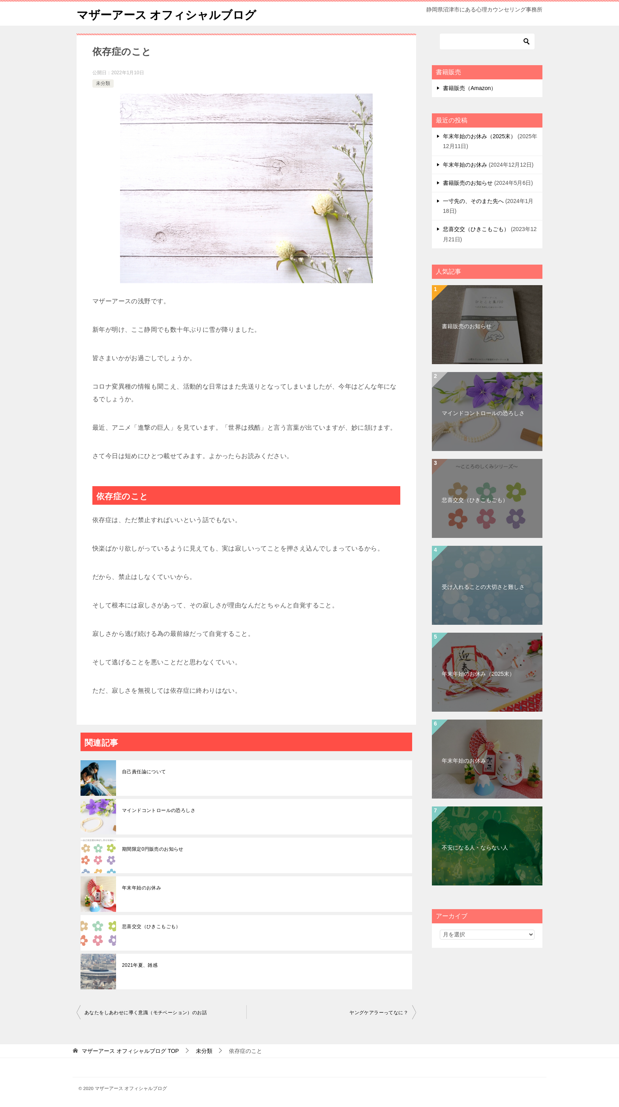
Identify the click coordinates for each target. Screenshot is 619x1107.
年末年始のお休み (141, 888)
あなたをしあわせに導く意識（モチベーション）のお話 (145, 1012)
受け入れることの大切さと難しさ (483, 587)
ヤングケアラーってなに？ (378, 1012)
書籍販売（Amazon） (469, 88)
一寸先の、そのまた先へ (473, 201)
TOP (130, 1051)
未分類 (103, 83)
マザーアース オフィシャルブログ (170, 14)
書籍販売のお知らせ (468, 183)
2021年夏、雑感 (140, 965)
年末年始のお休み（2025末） (479, 136)
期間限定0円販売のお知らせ (153, 849)
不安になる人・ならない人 (475, 847)
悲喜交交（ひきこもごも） (151, 926)
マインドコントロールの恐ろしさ (158, 810)
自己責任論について (144, 771)
